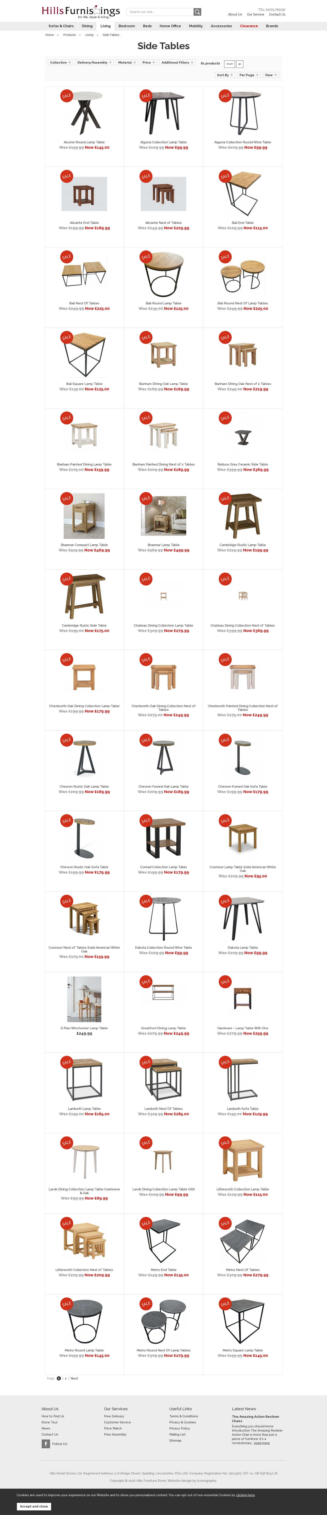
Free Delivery (114, 1418)
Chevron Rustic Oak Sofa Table (84, 869)
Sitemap (175, 1442)
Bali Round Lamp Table (163, 305)
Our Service (255, 14)
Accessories (223, 28)
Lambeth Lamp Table (84, 1111)
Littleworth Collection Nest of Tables (84, 1272)
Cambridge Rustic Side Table (84, 627)
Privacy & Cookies (182, 1424)
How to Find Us (53, 1418)
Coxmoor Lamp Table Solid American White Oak (243, 871)
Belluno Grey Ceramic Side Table (243, 466)
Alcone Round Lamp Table (84, 144)
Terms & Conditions (183, 1418)
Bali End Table (243, 225)
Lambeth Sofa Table (243, 1111)
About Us (235, 14)
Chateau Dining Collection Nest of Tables (243, 627)
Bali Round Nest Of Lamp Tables (243, 305)
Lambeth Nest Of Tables (164, 1111)
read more (261, 1444)
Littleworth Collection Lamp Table (242, 1191)
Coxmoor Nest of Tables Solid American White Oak (84, 951)
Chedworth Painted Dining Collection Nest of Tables (243, 710)
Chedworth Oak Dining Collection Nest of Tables (164, 710)
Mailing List (177, 1436)
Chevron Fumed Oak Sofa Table (242, 788)
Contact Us (277, 14)
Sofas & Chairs (59, 28)
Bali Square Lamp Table (84, 386)
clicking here (245, 1496)
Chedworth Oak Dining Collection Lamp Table (84, 708)
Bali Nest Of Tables (84, 305)
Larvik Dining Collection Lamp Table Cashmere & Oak (84, 1193)
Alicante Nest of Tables (163, 225)
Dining (85, 28)
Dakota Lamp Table (243, 949)
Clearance (251, 28)
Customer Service (117, 1424)
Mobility (197, 28)
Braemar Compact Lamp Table (84, 547)
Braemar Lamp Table (164, 547)
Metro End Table (163, 1272)
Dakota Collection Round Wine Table (163, 949)
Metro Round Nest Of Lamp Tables (164, 1352)
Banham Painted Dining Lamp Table (84, 466)
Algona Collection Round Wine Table (242, 144)
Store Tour (50, 1424)
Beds (147, 28)
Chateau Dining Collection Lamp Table (163, 627)
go (239, 65)
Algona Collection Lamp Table (163, 144)
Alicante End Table (84, 225)
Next (74, 1380)
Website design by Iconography (192, 1482)
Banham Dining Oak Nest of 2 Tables (243, 386)
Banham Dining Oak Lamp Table (163, 386)
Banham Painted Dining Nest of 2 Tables (163, 466)
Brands (274, 28)
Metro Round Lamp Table (84, 1352)
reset (229, 65)
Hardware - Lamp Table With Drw (242, 1030)
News (46, 1430)
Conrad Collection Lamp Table (163, 869)
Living (104, 28)
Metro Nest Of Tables (243, 1272)
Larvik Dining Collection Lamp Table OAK (163, 1191)
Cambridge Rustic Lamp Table (243, 547)
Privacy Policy (179, 1430)
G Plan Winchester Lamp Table (84, 1030)
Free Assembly (115, 1436)
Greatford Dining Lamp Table (163, 1030)
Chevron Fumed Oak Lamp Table (163, 788)
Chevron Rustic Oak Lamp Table (84, 788)
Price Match (113, 1430)
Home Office (170, 28)
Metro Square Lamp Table (243, 1352)
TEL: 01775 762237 (271, 10)
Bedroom (126, 28)
